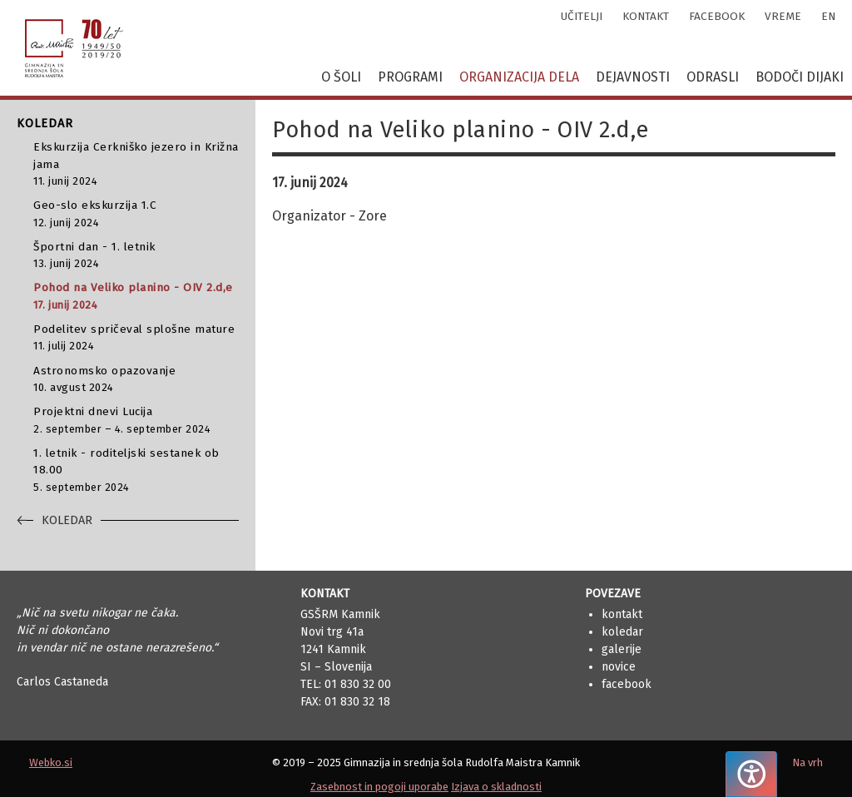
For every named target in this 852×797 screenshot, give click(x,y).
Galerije (621, 649)
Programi (410, 77)
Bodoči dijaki (799, 77)
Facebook (626, 684)
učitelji (581, 16)
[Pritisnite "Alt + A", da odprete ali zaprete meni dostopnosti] (751, 774)
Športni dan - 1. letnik (136, 256)
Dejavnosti (633, 77)
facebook (717, 16)
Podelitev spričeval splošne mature (136, 338)
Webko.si (50, 762)
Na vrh (807, 762)
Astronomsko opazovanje (136, 380)
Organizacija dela (519, 77)
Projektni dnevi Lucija (136, 420)
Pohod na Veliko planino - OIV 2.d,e (136, 296)
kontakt (645, 16)
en (828, 16)
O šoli (341, 77)
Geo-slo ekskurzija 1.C (136, 214)
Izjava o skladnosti (496, 786)
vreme (783, 16)
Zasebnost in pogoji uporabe (379, 786)
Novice (619, 667)
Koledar (622, 632)
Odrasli (712, 77)
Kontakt (622, 614)
